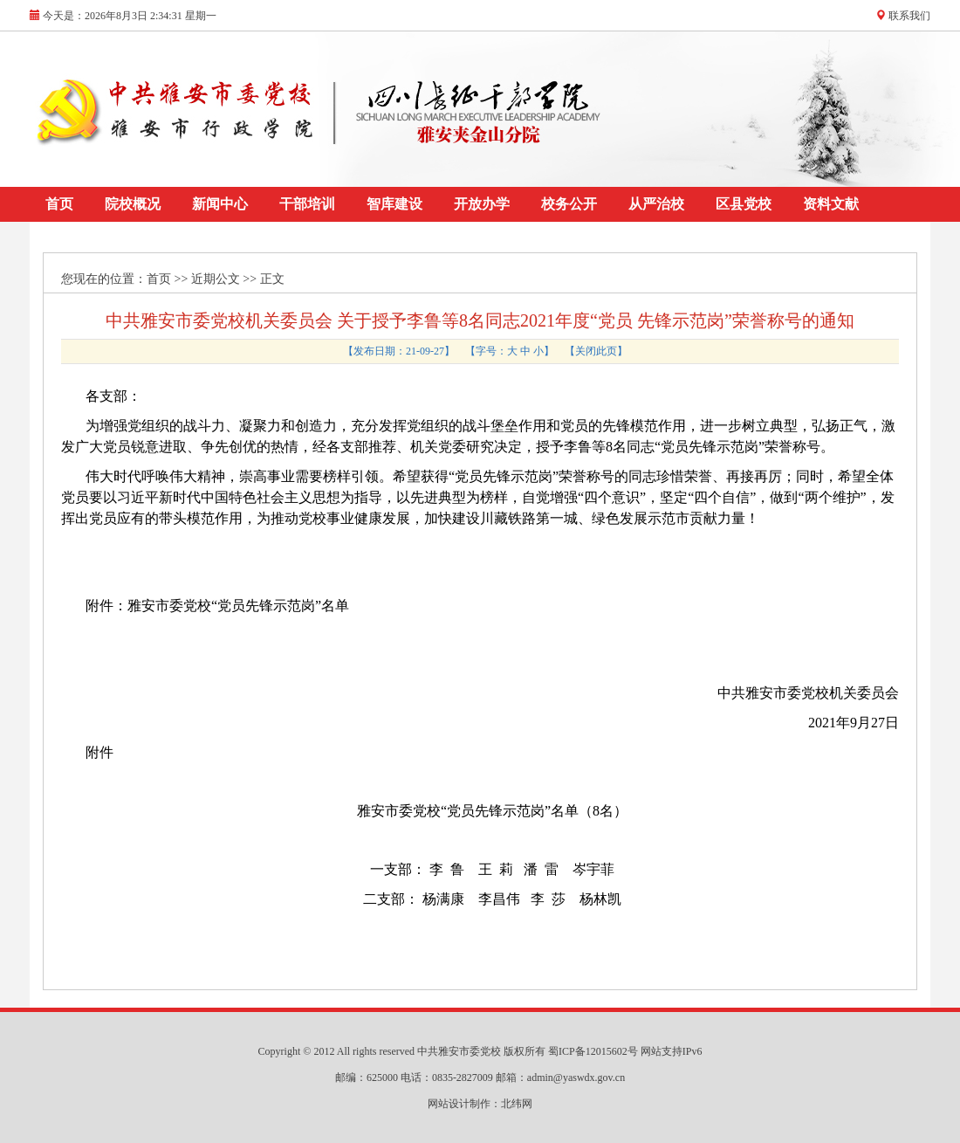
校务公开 (569, 203)
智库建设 (394, 203)
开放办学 (482, 203)
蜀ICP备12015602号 (594, 1051)
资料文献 (831, 203)
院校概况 (133, 203)
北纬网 (516, 1104)
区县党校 (743, 203)
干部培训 (307, 203)
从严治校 (656, 203)
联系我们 (909, 16)
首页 (59, 203)
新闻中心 (220, 203)
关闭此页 (596, 351)
